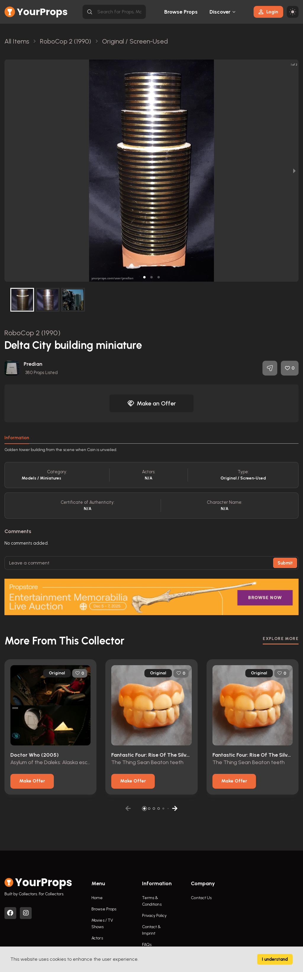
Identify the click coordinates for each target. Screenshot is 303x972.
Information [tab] (16, 437)
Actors (97, 938)
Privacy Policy (154, 915)
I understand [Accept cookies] (275, 959)
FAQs (147, 944)
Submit (285, 563)
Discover (220, 12)
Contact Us (201, 897)
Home (97, 897)
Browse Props (181, 12)
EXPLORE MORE (281, 638)
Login (268, 12)
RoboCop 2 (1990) (32, 332)
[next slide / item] (294, 170)
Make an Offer (151, 403)
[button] (144, 277)
